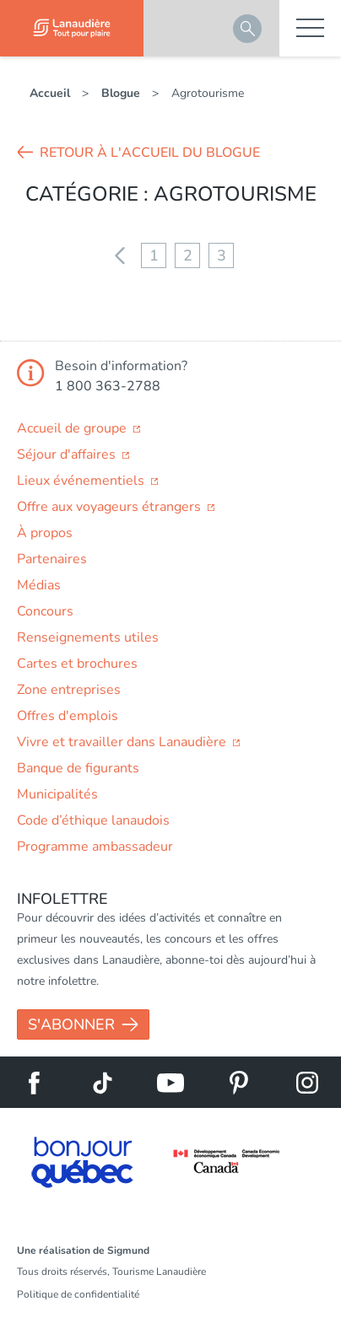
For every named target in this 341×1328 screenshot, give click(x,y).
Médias (39, 585)
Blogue (120, 93)
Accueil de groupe (73, 428)
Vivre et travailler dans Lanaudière (123, 742)
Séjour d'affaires (68, 454)
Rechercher (247, 28)
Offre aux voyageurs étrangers (110, 506)
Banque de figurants (78, 768)
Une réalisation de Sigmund (83, 1250)
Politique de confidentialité (78, 1294)
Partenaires (52, 559)
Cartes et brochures (77, 663)
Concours (45, 611)
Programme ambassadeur (95, 846)
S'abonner (71, 1024)
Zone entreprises (69, 689)
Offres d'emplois (67, 716)
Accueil (50, 93)
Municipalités (57, 794)
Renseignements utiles (88, 637)
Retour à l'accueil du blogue (150, 153)
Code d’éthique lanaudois (93, 820)
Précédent (120, 255)
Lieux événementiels (82, 480)
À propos (45, 533)
